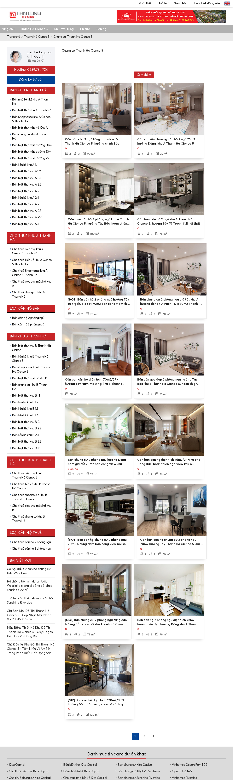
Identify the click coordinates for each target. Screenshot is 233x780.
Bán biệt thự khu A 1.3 (26, 178)
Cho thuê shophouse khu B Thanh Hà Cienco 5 (29, 497)
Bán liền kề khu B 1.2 (25, 402)
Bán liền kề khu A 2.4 (25, 197)
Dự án (166, 731)
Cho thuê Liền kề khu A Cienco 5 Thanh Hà (32, 262)
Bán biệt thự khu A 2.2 (26, 184)
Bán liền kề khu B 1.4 (25, 415)
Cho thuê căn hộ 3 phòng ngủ (31, 548)
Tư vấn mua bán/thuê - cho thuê (136, 735)
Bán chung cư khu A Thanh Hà (29, 136)
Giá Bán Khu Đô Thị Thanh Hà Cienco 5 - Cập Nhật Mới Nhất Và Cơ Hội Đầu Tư (29, 615)
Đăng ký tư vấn (31, 79)
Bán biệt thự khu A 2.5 (26, 204)
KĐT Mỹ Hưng (64, 29)
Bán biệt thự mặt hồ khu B (29, 378)
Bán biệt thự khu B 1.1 (26, 395)
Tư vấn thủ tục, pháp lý (136, 753)
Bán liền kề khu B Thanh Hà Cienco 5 (30, 358)
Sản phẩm (181, 3)
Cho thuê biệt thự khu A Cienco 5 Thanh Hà (28, 251)
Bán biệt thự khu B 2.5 (26, 441)
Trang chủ (7, 29)
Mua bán (168, 738)
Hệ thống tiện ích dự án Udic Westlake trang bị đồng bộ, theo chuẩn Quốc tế (30, 586)
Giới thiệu (146, 3)
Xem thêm (144, 74)
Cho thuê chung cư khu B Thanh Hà (28, 518)
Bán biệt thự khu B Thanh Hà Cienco (31, 348)
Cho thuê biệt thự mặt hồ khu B (31, 508)
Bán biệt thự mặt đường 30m (31, 151)
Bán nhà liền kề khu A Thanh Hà (31, 101)
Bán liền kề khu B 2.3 (25, 435)
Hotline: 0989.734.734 (31, 70)
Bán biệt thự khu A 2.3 (26, 191)
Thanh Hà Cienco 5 (34, 29)
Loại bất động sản (207, 3)
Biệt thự (204, 737)
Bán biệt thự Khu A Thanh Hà (31, 110)
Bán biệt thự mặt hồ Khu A (30, 127)
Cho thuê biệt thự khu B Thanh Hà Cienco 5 (28, 475)
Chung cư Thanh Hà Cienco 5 (73, 36)
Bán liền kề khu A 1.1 (25, 164)
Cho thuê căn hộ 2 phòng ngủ (31, 542)
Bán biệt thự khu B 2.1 (26, 421)
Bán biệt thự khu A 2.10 (27, 217)
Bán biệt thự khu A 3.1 (26, 224)
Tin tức (84, 29)
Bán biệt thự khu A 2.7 (26, 210)
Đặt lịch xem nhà (137, 745)
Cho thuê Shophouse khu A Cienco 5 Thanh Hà (29, 273)
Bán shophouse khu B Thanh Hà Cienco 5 (31, 369)
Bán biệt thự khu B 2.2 (26, 428)
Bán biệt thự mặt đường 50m (31, 145)
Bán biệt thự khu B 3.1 (26, 448)
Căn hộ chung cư (210, 749)
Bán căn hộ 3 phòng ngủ (28, 324)
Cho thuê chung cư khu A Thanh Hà (28, 294)
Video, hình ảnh (101, 744)
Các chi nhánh (100, 738)
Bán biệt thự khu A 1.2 (26, 171)
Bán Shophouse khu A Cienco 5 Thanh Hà (31, 119)
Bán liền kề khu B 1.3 (25, 408)
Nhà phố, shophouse (206, 757)
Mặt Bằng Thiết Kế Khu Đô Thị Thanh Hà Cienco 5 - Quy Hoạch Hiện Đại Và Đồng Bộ (30, 632)
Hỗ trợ (163, 3)
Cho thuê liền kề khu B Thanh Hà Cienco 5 (31, 486)
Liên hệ (101, 29)
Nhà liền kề (206, 743)
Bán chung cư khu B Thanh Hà (29, 387)
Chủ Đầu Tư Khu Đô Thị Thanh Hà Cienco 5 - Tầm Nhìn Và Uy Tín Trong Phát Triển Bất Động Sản (31, 649)
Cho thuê (168, 744)
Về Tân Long (99, 731)
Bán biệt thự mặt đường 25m (31, 158)
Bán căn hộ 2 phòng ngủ (28, 317)
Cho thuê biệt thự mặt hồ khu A (31, 283)
